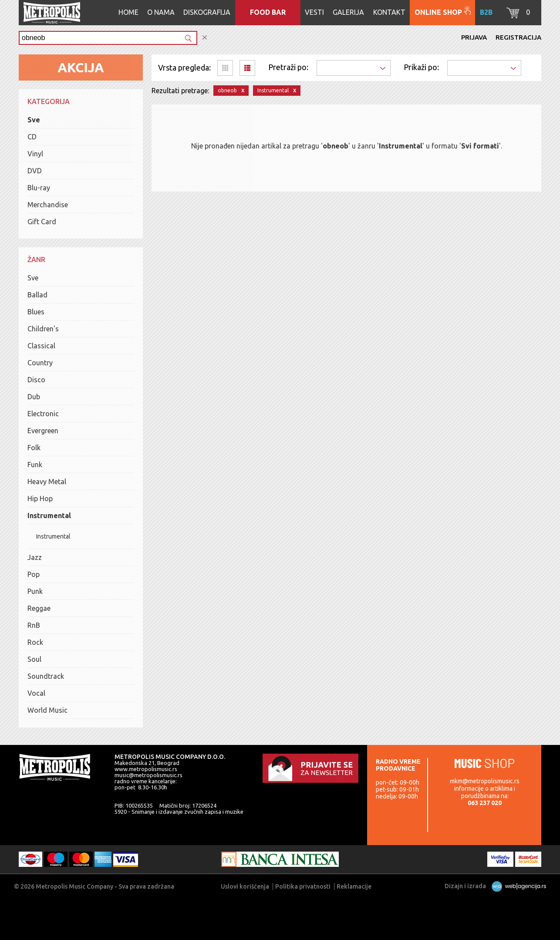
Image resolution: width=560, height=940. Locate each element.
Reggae (39, 608)
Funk (34, 464)
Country (40, 363)
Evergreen (42, 431)
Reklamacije (354, 886)
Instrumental (49, 515)
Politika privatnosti (303, 886)
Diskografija (206, 12)
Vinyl (35, 154)
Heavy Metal (46, 481)
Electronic (43, 414)
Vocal (36, 693)
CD (32, 137)
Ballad (37, 295)
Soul (34, 659)
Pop (33, 574)
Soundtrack (45, 676)
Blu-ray (38, 188)
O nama (161, 12)
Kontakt (389, 12)
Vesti (314, 12)
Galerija (348, 12)
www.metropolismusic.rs (146, 769)
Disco (36, 380)
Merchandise (47, 205)
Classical (41, 346)
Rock (35, 642)
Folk (33, 447)
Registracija (518, 37)
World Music (47, 710)
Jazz (34, 557)
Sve (33, 120)
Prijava (474, 37)
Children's (43, 329)
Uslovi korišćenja (245, 886)
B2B (486, 12)
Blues (35, 312)
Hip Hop (40, 498)
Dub (33, 397)
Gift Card (41, 222)
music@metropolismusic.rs (148, 775)
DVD (34, 171)
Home (128, 12)
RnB (33, 625)
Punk (35, 591)
